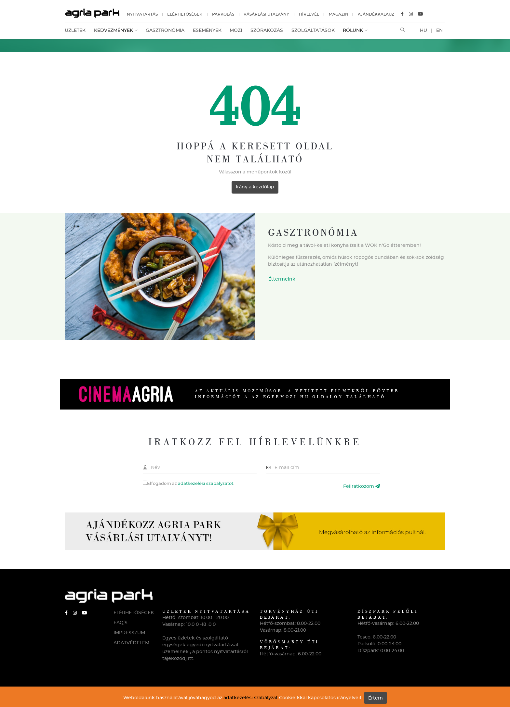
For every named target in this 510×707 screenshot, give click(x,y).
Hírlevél (309, 14)
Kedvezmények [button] (114, 30)
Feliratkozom (361, 486)
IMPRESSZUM (129, 633)
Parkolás (223, 14)
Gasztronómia (165, 30)
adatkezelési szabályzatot (205, 484)
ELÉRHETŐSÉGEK (133, 613)
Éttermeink (281, 279)
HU (423, 30)
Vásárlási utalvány (266, 14)
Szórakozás (266, 30)
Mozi (236, 30)
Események (207, 30)
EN (439, 30)
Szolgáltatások (313, 30)
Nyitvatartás (142, 14)
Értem (375, 698)
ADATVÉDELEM (131, 643)
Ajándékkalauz (376, 14)
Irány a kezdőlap (255, 187)
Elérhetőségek (184, 14)
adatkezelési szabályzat (250, 698)
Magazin (338, 14)
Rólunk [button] (353, 30)
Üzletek (75, 30)
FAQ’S (121, 623)
